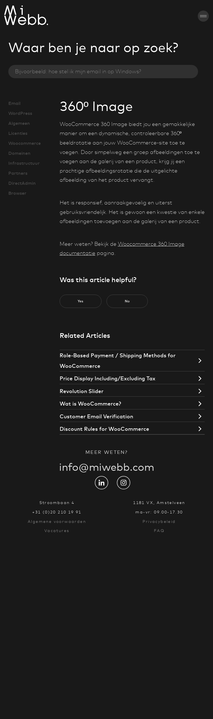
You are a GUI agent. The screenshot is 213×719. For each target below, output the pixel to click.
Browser (17, 193)
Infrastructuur (24, 163)
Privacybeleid (159, 521)
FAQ (159, 530)
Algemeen (19, 123)
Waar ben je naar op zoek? (93, 47)
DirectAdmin (22, 183)
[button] (81, 301)
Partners (17, 173)
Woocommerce (24, 143)
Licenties (17, 133)
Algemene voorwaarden (57, 521)
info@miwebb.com (106, 473)
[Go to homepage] (10, 16)
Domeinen (19, 153)
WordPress (20, 113)
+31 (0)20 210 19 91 (57, 512)
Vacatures (57, 530)
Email (14, 103)
